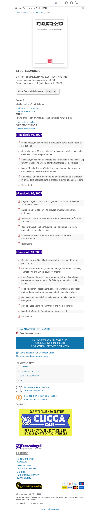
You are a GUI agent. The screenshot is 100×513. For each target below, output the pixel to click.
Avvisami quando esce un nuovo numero (34, 356)
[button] (55, 3)
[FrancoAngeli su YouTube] (26, 454)
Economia (24, 367)
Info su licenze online (26, 111)
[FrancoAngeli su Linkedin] (20, 454)
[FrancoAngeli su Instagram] (23, 454)
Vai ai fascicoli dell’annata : (36, 329)
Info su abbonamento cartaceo (30, 108)
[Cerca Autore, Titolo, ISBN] (51, 8)
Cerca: (18, 8)
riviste (25, 13)
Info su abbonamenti (26, 129)
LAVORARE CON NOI (26, 468)
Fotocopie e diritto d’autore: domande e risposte (37, 389)
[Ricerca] (83, 8)
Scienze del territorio (29, 376)
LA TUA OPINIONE (25, 459)
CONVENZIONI (24, 465)
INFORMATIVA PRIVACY (28, 475)
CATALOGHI (22, 462)
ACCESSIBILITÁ (24, 478)
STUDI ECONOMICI (36, 13)
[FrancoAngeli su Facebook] (17, 454)
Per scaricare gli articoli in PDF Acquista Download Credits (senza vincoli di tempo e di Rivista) (50, 343)
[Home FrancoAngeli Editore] (24, 3)
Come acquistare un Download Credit (37, 352)
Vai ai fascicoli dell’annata (30, 91)
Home (18, 13)
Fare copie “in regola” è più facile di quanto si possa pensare (40, 397)
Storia (23, 380)
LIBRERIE (21, 472)
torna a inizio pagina (50, 509)
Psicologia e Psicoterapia (31, 371)
